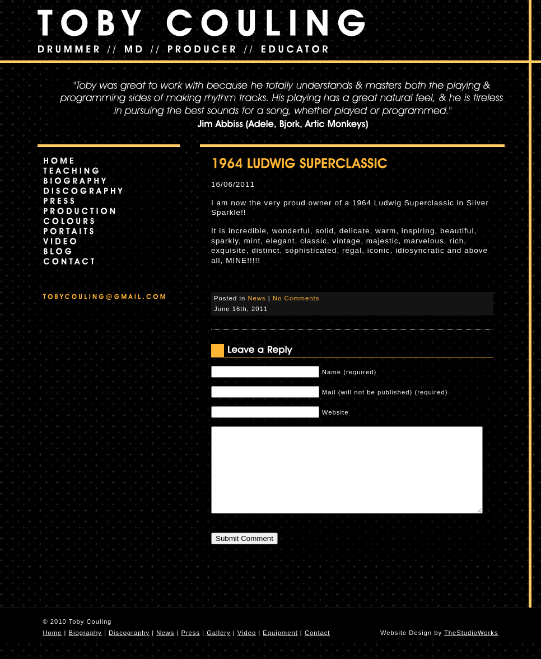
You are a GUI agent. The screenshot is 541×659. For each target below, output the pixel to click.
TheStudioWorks (471, 649)
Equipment (280, 649)
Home (52, 649)
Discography (129, 649)
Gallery (218, 649)
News (256, 298)
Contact (317, 649)
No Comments (296, 298)
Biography (84, 649)
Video (246, 649)
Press (190, 649)
